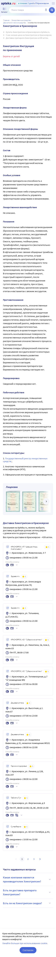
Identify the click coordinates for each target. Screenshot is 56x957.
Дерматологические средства (14, 23)
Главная (6, 20)
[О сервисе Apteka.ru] (53, 3)
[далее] (46, 501)
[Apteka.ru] (8, 3)
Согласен (28, 950)
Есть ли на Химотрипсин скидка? (27, 903)
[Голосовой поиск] (46, 10)
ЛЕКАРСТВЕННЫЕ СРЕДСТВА (21, 20)
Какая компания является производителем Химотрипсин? (27, 879)
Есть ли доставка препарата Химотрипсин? (27, 892)
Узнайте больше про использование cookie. (25, 943)
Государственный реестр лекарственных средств (25, 460)
